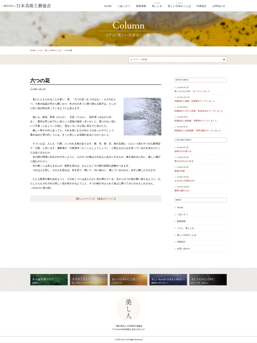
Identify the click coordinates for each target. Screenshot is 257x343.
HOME (108, 6)
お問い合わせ (183, 249)
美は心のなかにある (200, 159)
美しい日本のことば (179, 4)
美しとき (157, 4)
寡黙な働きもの (200, 189)
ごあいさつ (124, 6)
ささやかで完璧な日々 (200, 179)
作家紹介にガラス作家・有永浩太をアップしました (200, 109)
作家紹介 (202, 6)
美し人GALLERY (244, 6)
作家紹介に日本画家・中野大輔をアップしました (200, 128)
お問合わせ (219, 6)
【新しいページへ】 (85, 199)
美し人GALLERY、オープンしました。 (200, 89)
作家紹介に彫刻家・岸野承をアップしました (200, 119)
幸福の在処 (200, 169)
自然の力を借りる (200, 149)
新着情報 (141, 6)
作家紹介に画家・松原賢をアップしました (200, 99)
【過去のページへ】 (106, 199)
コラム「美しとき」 (186, 228)
